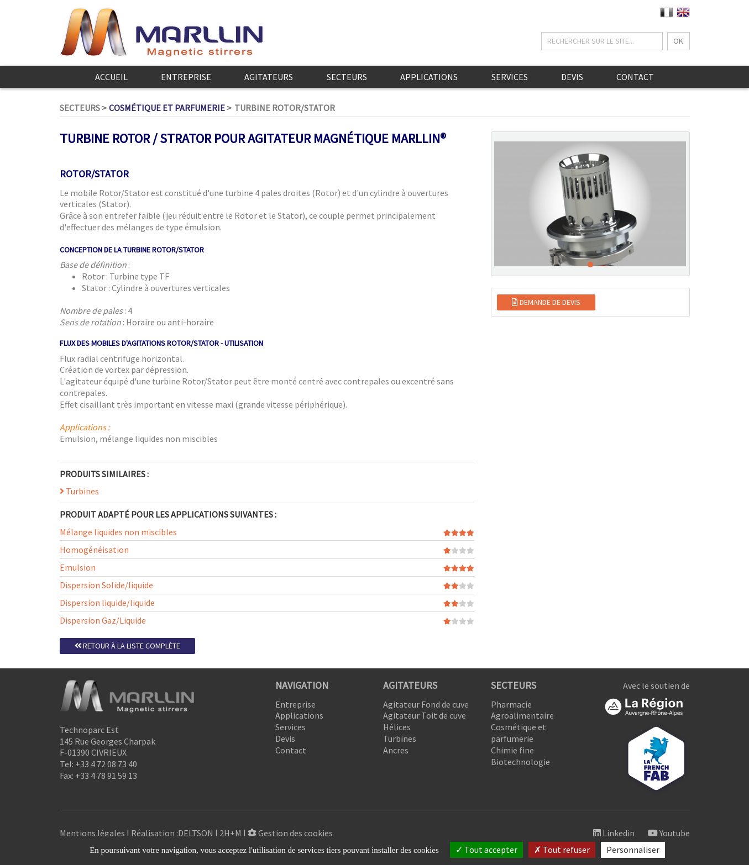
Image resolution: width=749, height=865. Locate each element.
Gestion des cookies (290, 832)
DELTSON (195, 832)
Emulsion (78, 567)
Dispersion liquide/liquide (107, 602)
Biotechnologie (520, 761)
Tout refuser (562, 849)
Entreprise (186, 76)
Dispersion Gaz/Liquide (103, 620)
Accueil (111, 76)
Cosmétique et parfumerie (167, 107)
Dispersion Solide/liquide (106, 584)
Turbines (79, 491)
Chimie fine (512, 750)
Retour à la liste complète (127, 646)
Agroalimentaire (522, 715)
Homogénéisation (94, 549)
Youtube (669, 832)
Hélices (397, 726)
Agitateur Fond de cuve (426, 704)
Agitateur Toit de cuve (424, 715)
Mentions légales (92, 832)
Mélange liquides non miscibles (118, 531)
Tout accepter (486, 849)
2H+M (230, 832)
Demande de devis (546, 302)
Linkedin (614, 832)
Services (509, 76)
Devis (572, 76)
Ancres (395, 750)
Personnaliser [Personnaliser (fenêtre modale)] (632, 849)
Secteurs (347, 76)
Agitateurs (268, 76)
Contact (635, 76)
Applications (429, 76)
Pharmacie (511, 704)
